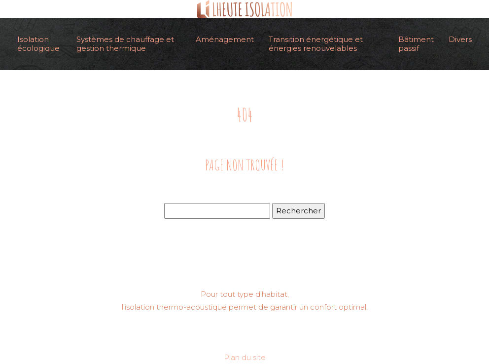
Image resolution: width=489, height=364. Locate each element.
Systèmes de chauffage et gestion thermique (125, 44)
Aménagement (225, 39)
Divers (460, 39)
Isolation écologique (38, 44)
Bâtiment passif (416, 44)
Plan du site (245, 357)
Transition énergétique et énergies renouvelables (316, 44)
